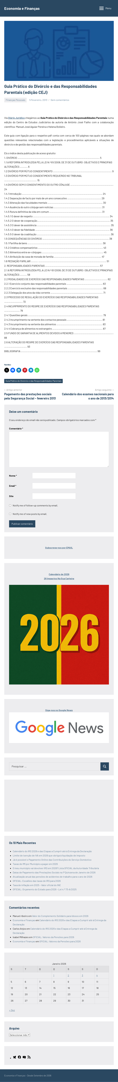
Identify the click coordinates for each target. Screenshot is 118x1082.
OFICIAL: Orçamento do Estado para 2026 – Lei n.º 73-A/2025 (44, 889)
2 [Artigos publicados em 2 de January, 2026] (68, 975)
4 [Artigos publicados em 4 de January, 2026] (97, 975)
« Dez (12, 1010)
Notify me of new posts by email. (30, 514)
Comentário (16, 428)
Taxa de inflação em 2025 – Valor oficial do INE (37, 885)
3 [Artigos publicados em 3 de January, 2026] (82, 975)
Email (12, 486)
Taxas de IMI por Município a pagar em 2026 (35, 864)
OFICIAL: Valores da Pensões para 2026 (53, 937)
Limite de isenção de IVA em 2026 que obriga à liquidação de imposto (49, 855)
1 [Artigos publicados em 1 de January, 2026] (53, 975)
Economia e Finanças (24, 8)
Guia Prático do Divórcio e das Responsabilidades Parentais (34, 381)
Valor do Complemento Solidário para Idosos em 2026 (60, 916)
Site (11, 496)
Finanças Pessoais (15, 99)
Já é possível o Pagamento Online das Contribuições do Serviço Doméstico (52, 859)
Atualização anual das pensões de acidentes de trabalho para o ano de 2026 (52, 876)
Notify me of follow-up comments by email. (35, 505)
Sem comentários (60, 99)
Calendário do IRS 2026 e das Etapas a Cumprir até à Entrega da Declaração (52, 851)
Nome (13, 475)
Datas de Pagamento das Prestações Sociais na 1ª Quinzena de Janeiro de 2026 (54, 872)
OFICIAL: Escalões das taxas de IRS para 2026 (37, 881)
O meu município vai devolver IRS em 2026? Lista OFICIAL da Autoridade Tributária (56, 868)
